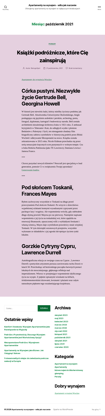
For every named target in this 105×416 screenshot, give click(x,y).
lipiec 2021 (60, 344)
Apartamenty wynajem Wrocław (67, 394)
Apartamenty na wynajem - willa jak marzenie (52, 5)
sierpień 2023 (61, 316)
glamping (59, 374)
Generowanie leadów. (31, 170)
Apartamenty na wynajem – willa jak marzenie (33, 410)
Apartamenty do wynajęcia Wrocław (38, 80)
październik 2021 (62, 338)
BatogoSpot (35, 69)
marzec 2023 (61, 325)
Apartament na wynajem (66, 364)
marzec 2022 (61, 328)
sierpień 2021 (61, 341)
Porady (52, 44)
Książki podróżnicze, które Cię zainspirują (52, 56)
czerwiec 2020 (62, 348)
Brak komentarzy (76, 69)
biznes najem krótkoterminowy (69, 371)
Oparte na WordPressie (66, 410)
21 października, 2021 (54, 69)
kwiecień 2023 (61, 322)
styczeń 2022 (61, 332)
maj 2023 (59, 319)
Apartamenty (61, 367)
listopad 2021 (61, 335)
